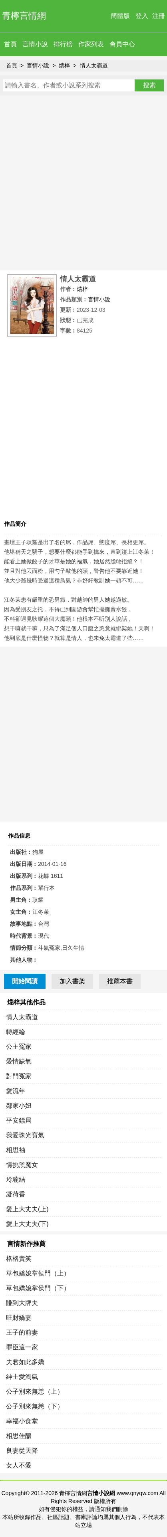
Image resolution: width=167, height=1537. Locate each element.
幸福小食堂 (22, 1421)
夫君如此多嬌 (25, 1362)
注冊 (158, 15)
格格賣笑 (19, 1258)
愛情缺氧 (19, 1061)
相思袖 (15, 1150)
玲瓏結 (15, 1179)
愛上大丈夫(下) (27, 1223)
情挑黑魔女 (22, 1164)
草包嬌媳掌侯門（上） (38, 1273)
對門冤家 (19, 1076)
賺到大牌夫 (22, 1302)
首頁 (10, 44)
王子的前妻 (22, 1332)
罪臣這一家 (22, 1347)
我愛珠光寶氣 (25, 1135)
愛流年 (15, 1090)
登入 (141, 15)
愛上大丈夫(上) (27, 1209)
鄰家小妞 (19, 1105)
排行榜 (63, 44)
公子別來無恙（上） (35, 1391)
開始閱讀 (25, 981)
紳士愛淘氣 (22, 1376)
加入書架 (72, 981)
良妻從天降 (22, 1450)
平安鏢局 (19, 1120)
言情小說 (35, 44)
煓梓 (64, 65)
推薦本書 (120, 981)
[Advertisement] (83, 182)
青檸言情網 (24, 16)
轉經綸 (15, 1031)
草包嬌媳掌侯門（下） (38, 1288)
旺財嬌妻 (19, 1317)
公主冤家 (19, 1046)
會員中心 (122, 44)
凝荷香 (15, 1194)
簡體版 (120, 15)
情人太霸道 (94, 65)
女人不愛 (19, 1465)
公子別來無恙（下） (35, 1406)
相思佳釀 (19, 1435)
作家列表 (91, 44)
